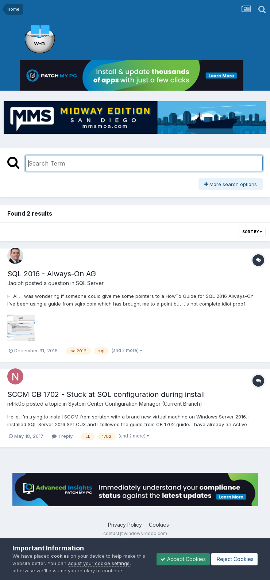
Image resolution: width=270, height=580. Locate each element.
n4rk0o (16, 404)
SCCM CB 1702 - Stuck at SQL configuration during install (106, 394)
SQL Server (90, 283)
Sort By (252, 232)
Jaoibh (15, 283)
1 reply (62, 436)
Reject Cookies (234, 559)
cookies (60, 556)
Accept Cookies (183, 559)
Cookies (159, 525)
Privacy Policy (125, 525)
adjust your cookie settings (99, 563)
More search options (230, 184)
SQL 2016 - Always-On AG (51, 273)
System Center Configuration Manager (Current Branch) (135, 404)
